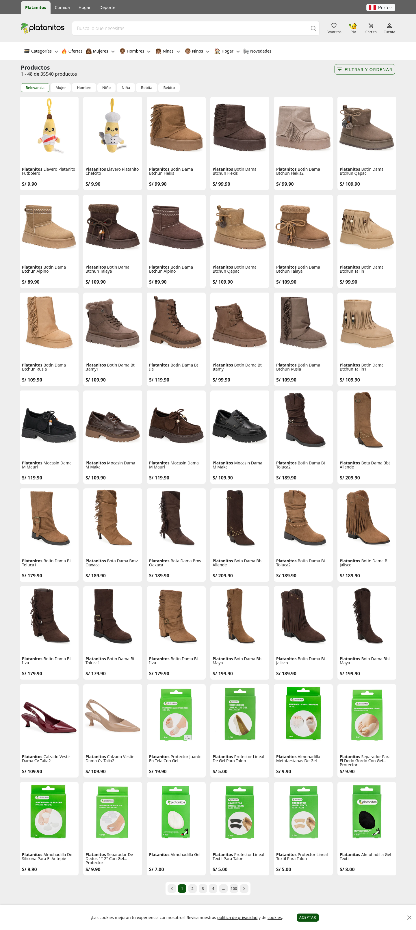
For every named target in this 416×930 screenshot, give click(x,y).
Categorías (41, 51)
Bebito (169, 88)
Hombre (84, 88)
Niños (197, 51)
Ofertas (72, 51)
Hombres (135, 51)
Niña (126, 88)
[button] (380, 7)
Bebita (146, 88)
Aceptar (307, 917)
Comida (62, 7)
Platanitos (35, 7)
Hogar (85, 7)
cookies (275, 917)
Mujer (60, 88)
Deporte (107, 7)
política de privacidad (237, 917)
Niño (106, 88)
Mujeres (100, 51)
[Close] (409, 918)
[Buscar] (313, 28)
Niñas (167, 51)
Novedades (257, 51)
